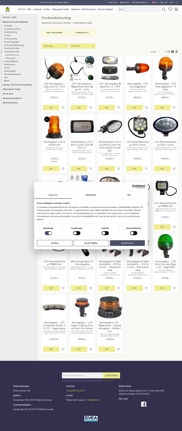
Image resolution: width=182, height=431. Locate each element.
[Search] (164, 9)
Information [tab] (91, 195)
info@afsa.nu (93, 400)
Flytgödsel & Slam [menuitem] (12, 48)
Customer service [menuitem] (139, 3)
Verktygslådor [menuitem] (10, 71)
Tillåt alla (127, 243)
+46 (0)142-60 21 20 (75, 391)
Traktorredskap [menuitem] (10, 39)
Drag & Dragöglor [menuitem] (11, 42)
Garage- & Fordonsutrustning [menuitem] (17, 84)
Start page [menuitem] (113, 3)
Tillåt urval (91, 243)
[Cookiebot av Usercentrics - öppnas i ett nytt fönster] (134, 186)
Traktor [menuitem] (7, 68)
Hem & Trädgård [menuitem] (105, 9)
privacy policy (108, 381)
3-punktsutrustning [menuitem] (12, 29)
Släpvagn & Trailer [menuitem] (60, 9)
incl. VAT (164, 3)
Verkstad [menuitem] (75, 9)
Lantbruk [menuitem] (37, 9)
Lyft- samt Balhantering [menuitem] (14, 45)
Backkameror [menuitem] (10, 64)
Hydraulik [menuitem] (8, 26)
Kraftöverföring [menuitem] (10, 32)
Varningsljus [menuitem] (10, 58)
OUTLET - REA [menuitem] (24, 9)
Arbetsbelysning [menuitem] (12, 55)
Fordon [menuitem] (47, 9)
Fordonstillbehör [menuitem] (11, 61)
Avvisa (54, 243)
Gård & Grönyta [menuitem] (88, 9)
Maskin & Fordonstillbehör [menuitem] (15, 22)
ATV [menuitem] (5, 77)
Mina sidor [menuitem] (124, 3)
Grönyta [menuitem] (7, 35)
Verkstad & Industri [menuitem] (12, 98)
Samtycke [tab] (53, 195)
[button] (170, 9)
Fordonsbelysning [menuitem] (11, 51)
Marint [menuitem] (6, 81)
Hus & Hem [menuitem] (8, 93)
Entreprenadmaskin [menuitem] (12, 74)
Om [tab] (128, 195)
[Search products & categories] (139, 9)
